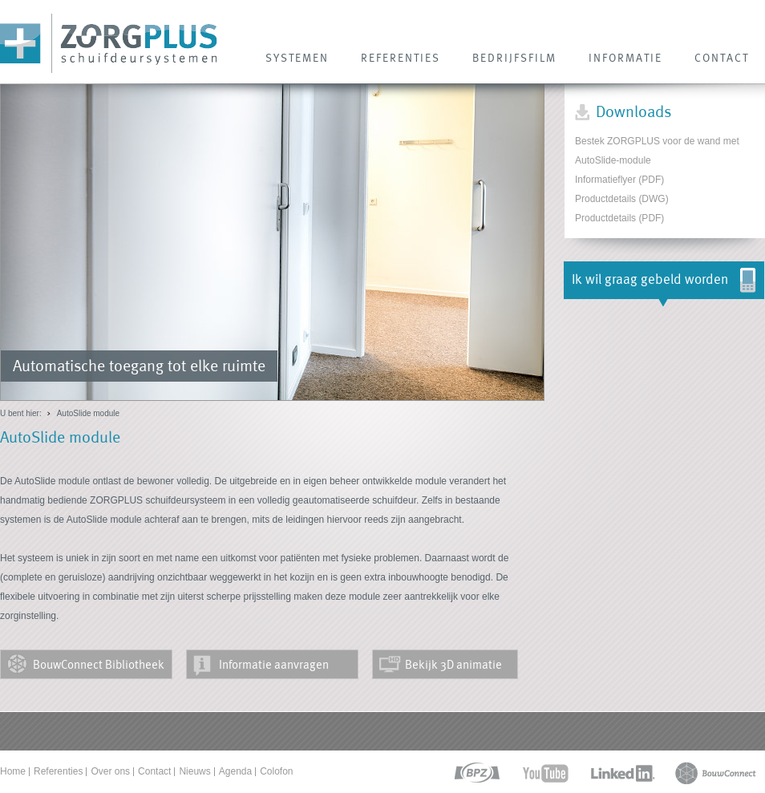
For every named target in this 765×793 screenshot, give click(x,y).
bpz (476, 773)
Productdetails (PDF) (619, 218)
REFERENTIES (400, 57)
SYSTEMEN (297, 57)
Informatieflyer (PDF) (619, 179)
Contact (154, 771)
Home (13, 771)
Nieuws (194, 771)
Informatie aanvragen (274, 664)
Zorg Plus (108, 44)
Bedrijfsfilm (514, 57)
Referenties (58, 771)
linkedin (622, 773)
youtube (545, 773)
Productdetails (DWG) (622, 198)
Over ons (110, 771)
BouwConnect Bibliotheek (98, 664)
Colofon (276, 771)
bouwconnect (715, 773)
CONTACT (721, 57)
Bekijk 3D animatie (453, 664)
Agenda (235, 771)
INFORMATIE (625, 57)
